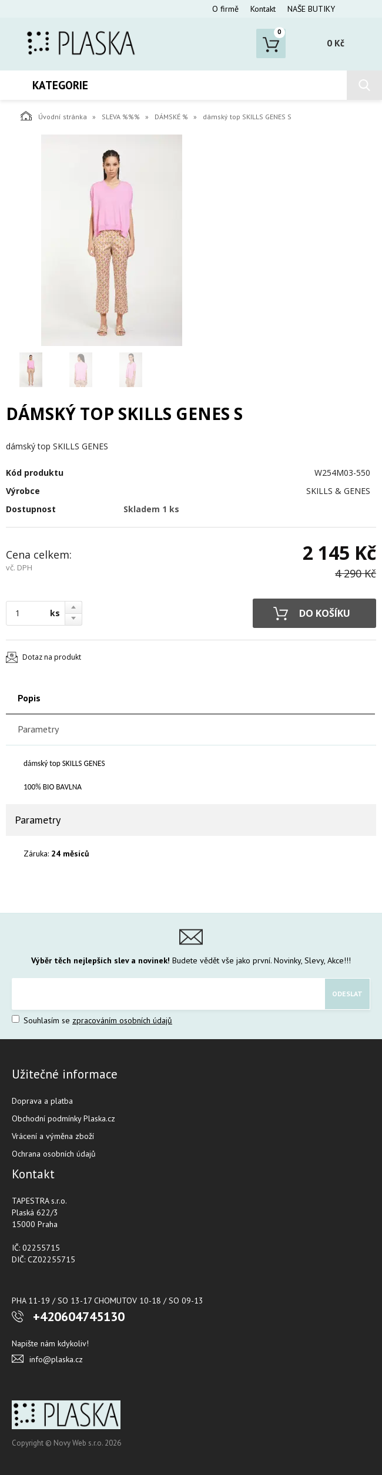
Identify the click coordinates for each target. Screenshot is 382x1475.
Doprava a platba (42, 1101)
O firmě (225, 9)
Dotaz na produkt (51, 657)
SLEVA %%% (121, 116)
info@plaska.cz (56, 1359)
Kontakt (263, 9)
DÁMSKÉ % (171, 116)
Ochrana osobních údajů (54, 1153)
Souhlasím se (92, 1020)
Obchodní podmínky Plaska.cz (63, 1118)
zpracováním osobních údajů (122, 1020)
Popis (29, 698)
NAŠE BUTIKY (311, 9)
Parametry (38, 729)
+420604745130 (79, 1316)
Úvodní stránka (54, 116)
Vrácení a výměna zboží (53, 1136)
